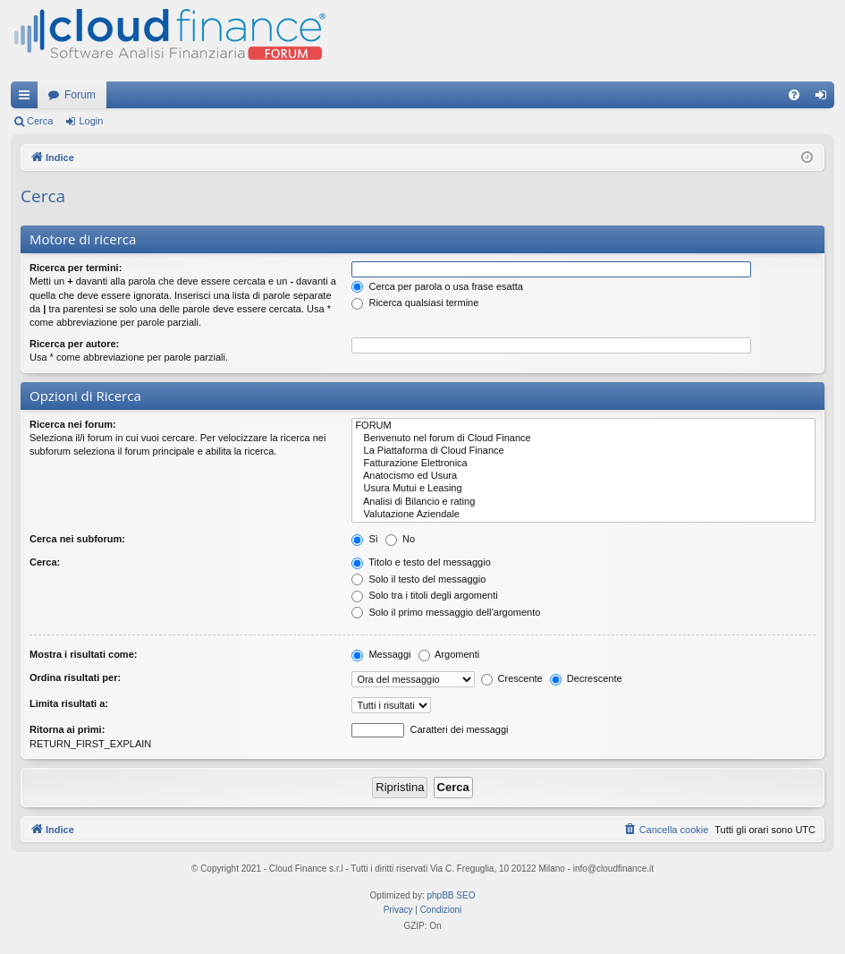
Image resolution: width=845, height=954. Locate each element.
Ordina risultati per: (75, 677)
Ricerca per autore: (74, 343)
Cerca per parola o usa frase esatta (436, 286)
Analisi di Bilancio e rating (583, 502)
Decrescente (586, 678)
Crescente (512, 678)
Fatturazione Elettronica (583, 463)
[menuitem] (794, 94)
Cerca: (45, 562)
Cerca (40, 120)
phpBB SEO (451, 895)
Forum (80, 95)
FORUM (583, 426)
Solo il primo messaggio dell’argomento (445, 612)
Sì (364, 538)
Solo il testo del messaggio (418, 579)
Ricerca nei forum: (73, 424)
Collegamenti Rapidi (28, 98)
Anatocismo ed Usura (583, 476)
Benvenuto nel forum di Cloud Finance (583, 438)
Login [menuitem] (824, 98)
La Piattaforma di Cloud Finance (583, 451)
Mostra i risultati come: (83, 654)
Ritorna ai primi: (67, 729)
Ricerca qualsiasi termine (414, 302)
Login (91, 120)
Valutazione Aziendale (583, 514)
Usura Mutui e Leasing (583, 488)
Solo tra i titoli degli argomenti (424, 595)
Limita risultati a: (69, 703)
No (400, 538)
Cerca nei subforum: (77, 538)
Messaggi (380, 654)
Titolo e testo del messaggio (420, 562)
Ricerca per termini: (76, 267)
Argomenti (449, 654)
